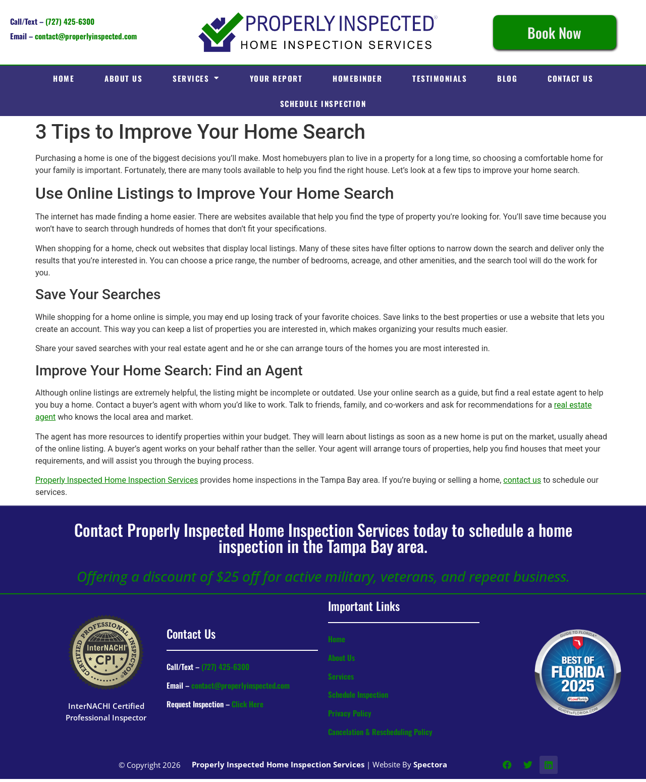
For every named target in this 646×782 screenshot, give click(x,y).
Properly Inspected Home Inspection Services (116, 480)
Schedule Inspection (323, 103)
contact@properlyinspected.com (86, 35)
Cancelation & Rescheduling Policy (380, 731)
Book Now (554, 32)
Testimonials (439, 78)
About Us (123, 78)
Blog (507, 78)
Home (63, 78)
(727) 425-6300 (69, 21)
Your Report (276, 78)
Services (196, 78)
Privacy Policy (349, 712)
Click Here (247, 703)
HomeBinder (357, 78)
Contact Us (570, 78)
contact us (522, 480)
